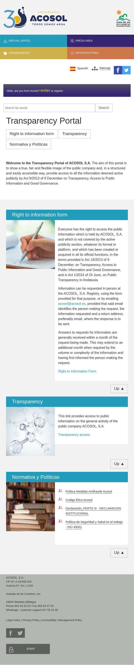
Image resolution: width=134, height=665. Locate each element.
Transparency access (74, 434)
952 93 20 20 (22, 606)
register (58, 90)
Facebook (118, 70)
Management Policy (70, 620)
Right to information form (32, 133)
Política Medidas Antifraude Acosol (89, 491)
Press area (84, 40)
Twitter (126, 70)
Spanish (82, 68)
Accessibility (49, 620)
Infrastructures (87, 53)
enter (45, 90)
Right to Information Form (77, 371)
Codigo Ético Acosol (79, 500)
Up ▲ (119, 388)
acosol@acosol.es (72, 303)
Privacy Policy (31, 620)
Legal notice (13, 620)
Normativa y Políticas (29, 144)
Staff (31, 648)
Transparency (19, 53)
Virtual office (19, 40)
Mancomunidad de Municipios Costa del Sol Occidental (123, 18)
